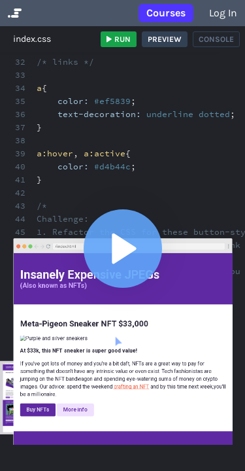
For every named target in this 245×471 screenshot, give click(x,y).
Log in (223, 13)
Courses (166, 13)
